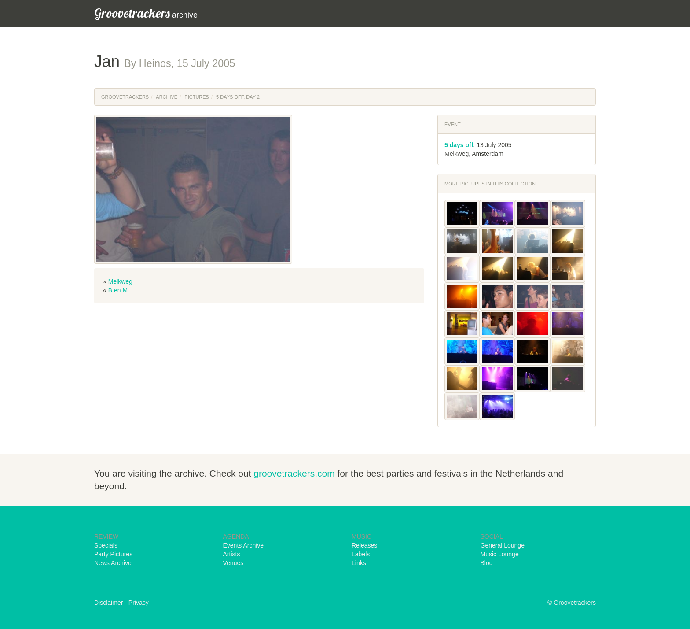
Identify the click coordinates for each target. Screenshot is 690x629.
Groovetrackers (125, 97)
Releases (364, 545)
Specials (105, 545)
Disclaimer (108, 602)
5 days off (458, 144)
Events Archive (243, 545)
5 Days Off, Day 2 (238, 97)
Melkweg (120, 281)
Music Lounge (500, 554)
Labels (361, 554)
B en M (118, 290)
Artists (231, 554)
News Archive (113, 562)
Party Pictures (113, 554)
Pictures (196, 97)
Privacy (138, 602)
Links (359, 562)
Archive (166, 97)
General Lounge (503, 545)
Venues (233, 562)
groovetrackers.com (293, 473)
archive (146, 13)
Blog (487, 562)
